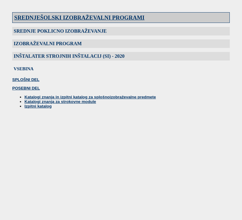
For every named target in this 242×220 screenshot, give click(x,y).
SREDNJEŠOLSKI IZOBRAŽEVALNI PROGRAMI (79, 17)
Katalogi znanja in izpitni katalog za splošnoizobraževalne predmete (90, 97)
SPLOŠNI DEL (25, 79)
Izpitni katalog (38, 106)
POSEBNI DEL (26, 88)
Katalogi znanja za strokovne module (60, 101)
